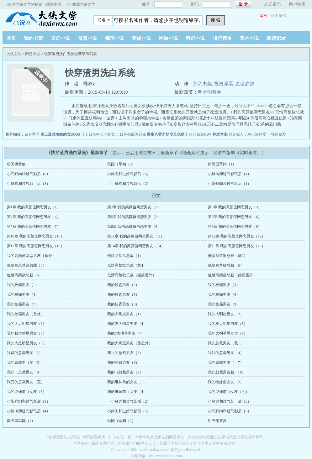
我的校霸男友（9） (224, 304)
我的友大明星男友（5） (227, 323)
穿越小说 (141, 38)
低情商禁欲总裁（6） (25, 275)
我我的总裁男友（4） (226, 353)
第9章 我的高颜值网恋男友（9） (235, 226)
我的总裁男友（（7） (226, 362)
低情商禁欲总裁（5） (226, 265)
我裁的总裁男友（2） (25, 353)
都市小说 (114, 38)
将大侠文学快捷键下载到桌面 (36, 4)
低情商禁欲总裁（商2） (227, 255)
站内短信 (278, 15)
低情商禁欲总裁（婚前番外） (131, 275)
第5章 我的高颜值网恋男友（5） (134, 217)
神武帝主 (220, 134)
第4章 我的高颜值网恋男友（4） (34, 217)
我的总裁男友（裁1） (226, 343)
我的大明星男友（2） (226, 314)
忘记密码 (272, 4)
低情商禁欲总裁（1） (125, 255)
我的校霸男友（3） (224, 285)
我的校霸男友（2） (123, 285)
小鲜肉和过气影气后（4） (229, 174)
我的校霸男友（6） (224, 294)
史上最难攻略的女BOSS (60, 134)
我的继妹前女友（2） (226, 382)
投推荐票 (223, 83)
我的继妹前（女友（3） (26, 391)
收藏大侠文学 (83, 4)
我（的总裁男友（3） (125, 353)
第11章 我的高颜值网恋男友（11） (135, 236)
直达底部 (244, 83)
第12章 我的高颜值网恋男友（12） (236, 236)
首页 (11, 38)
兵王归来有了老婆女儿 (100, 134)
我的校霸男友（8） (123, 304)
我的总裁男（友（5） (25, 362)
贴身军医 (32, 134)
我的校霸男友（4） (23, 294)
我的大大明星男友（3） (26, 323)
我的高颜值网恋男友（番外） (31, 255)
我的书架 (33, 38)
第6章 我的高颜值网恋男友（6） (235, 217)
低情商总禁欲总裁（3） (26, 265)
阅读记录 (276, 38)
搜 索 (216, 20)
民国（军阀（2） (121, 164)
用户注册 (297, 4)
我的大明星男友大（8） (227, 333)
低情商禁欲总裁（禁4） (127, 265)
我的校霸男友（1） (23, 285)
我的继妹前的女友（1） (127, 382)
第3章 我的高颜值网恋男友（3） (235, 207)
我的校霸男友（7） (23, 304)
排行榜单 (222, 38)
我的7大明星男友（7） (126, 333)
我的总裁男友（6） (123, 362)
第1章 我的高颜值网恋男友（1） (34, 207)
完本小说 (249, 38)
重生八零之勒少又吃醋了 (167, 134)
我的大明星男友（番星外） (129, 343)
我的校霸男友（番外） (26, 314)
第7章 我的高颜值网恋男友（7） (34, 226)
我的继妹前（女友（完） (228, 391)
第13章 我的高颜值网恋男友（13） (35, 246)
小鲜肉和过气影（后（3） (28, 183)
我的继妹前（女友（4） (127, 391)
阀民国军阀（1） (222, 164)
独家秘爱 (278, 134)
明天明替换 (209, 92)
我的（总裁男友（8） (25, 372)
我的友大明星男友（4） (127, 323)
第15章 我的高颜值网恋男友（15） (236, 246)
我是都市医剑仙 (132, 134)
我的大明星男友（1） (125, 314)
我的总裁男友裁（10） (227, 372)
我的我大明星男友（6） (26, 333)
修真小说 (87, 38)
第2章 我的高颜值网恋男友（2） (134, 207)
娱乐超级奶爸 (200, 134)
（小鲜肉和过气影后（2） (129, 183)
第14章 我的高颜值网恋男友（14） (136, 246)
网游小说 (168, 38)
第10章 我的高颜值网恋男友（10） (35, 236)
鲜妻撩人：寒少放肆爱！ (249, 134)
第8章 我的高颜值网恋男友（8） (134, 226)
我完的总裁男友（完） (26, 382)
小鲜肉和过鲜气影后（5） (129, 174)
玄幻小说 (60, 38)
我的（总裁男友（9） (125, 372)
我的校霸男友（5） (123, 294)
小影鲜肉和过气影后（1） (229, 183)
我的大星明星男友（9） (26, 343)
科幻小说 (195, 38)
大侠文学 (42, 18)
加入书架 (202, 83)
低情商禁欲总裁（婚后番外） (232, 275)
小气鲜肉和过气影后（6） (28, 174)
